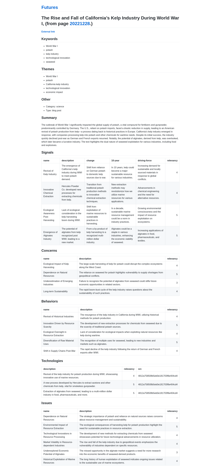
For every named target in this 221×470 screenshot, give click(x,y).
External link (48, 31)
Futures (49, 7)
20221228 (80, 23)
